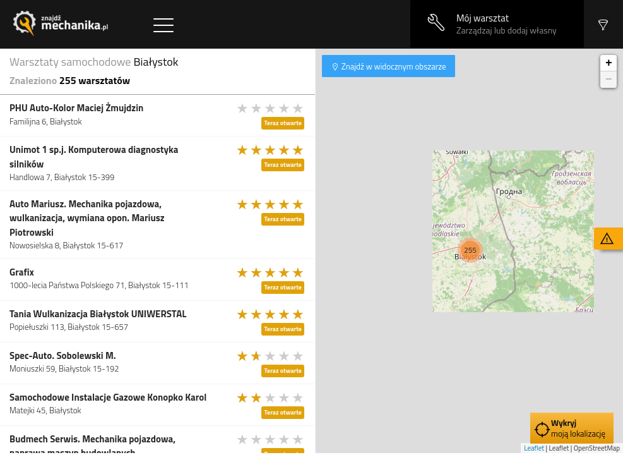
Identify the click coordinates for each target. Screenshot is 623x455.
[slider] (271, 108)
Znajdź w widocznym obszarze (393, 66)
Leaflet (534, 448)
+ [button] (608, 63)
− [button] (608, 79)
